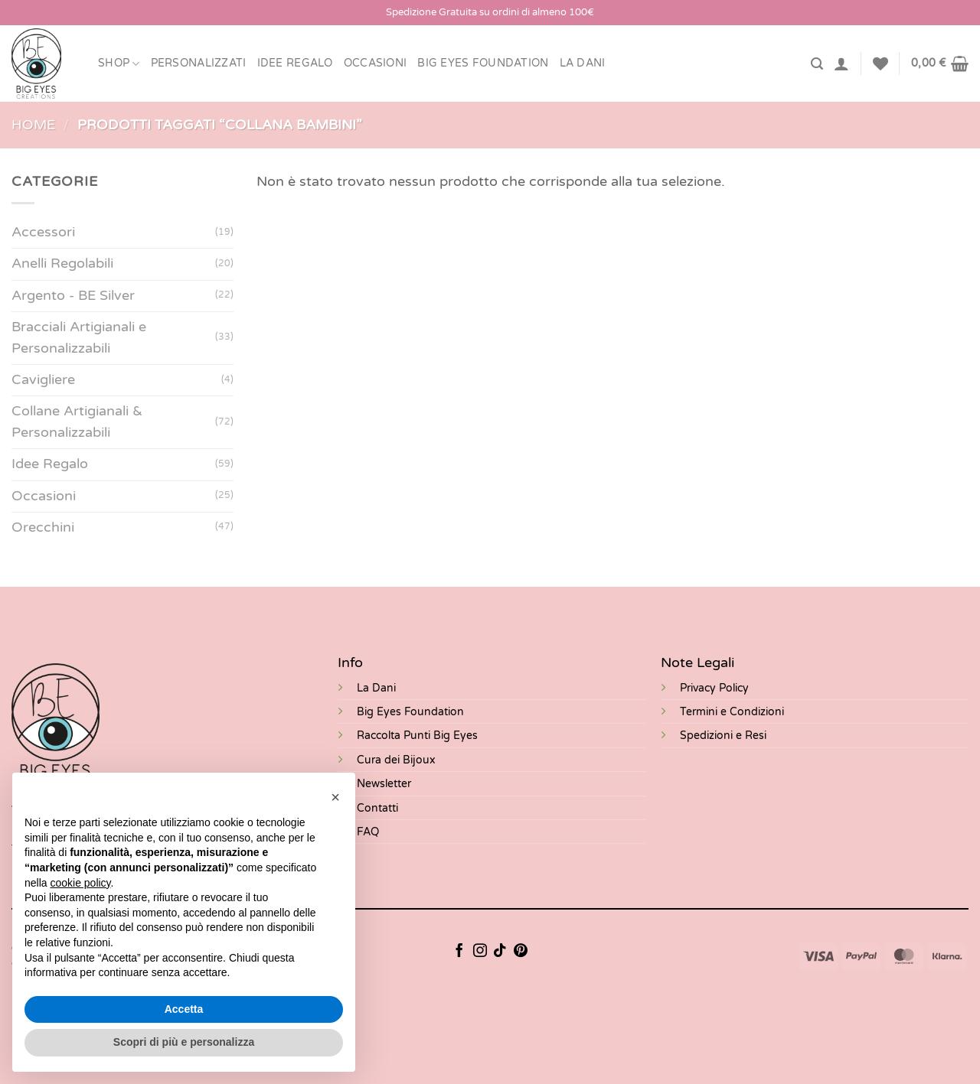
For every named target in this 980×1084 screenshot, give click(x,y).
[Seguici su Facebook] (459, 951)
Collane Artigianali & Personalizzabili (76, 422)
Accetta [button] (184, 1009)
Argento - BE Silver (73, 296)
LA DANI (583, 63)
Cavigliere (43, 380)
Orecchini (42, 527)
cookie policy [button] (80, 883)
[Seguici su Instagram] (480, 951)
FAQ (368, 831)
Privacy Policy (714, 688)
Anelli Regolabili (62, 264)
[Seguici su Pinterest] (521, 951)
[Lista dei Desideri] (880, 63)
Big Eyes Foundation (410, 711)
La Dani (376, 688)
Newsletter (384, 783)
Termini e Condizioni (732, 711)
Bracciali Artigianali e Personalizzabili (78, 337)
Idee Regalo (295, 63)
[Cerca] (817, 64)
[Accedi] (841, 63)
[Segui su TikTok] (500, 951)
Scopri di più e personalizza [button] (183, 1042)
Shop (119, 64)
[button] (335, 797)
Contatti (377, 808)
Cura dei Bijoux (396, 760)
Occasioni (375, 63)
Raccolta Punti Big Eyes (417, 735)
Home (33, 125)
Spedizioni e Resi (723, 735)
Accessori (43, 233)
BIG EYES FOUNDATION (482, 63)
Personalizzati (199, 63)
